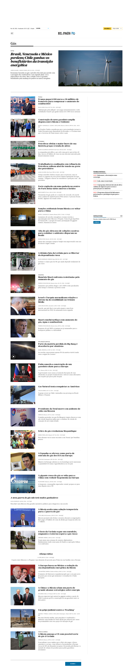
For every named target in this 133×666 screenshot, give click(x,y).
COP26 (12, 50)
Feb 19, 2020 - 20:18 (66, 149)
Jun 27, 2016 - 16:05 (60, 305)
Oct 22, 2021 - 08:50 (54, 107)
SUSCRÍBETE (107, 28)
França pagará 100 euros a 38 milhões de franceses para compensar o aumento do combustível (58, 101)
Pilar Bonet (41, 481)
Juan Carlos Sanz (43, 305)
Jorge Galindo (15, 70)
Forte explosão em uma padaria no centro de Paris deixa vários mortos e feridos (59, 188)
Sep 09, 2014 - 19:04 (57, 459)
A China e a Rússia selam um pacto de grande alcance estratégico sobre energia (59, 589)
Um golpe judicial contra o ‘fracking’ (56, 610)
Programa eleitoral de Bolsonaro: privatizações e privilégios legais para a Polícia (106, 194)
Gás (13, 43)
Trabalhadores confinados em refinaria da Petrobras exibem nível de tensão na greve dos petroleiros (59, 166)
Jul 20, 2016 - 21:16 (64, 283)
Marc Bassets (42, 192)
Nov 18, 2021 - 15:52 (34, 70)
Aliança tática (46, 554)
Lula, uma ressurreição (105, 181)
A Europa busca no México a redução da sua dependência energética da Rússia (58, 567)
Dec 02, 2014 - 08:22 (51, 370)
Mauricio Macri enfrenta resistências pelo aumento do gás (59, 278)
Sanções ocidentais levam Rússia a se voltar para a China (59, 210)
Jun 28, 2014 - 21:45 (56, 481)
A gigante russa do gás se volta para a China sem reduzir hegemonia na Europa (58, 477)
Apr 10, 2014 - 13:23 (54, 640)
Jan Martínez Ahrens (43, 571)
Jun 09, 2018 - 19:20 (56, 239)
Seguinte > (73, 663)
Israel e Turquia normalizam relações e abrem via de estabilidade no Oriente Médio (57, 300)
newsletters (97, 216)
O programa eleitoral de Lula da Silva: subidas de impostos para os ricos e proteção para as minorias (107, 186)
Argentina (41, 275)
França (40, 97)
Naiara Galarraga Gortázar (46, 149)
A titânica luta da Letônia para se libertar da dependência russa (58, 254)
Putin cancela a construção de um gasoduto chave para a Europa (55, 365)
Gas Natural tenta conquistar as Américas (59, 387)
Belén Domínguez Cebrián (45, 259)
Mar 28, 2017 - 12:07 (61, 259)
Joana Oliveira (42, 172)
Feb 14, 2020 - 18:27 (58, 172)
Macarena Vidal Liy (43, 593)
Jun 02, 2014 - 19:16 (57, 515)
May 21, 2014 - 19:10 (65, 571)
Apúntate (97, 222)
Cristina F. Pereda (43, 614)
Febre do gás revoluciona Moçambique (57, 431)
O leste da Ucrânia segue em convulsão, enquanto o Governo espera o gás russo (57, 533)
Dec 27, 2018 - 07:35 (64, 214)
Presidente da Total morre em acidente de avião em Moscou (59, 410)
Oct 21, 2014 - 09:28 (54, 414)
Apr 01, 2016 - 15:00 (64, 326)
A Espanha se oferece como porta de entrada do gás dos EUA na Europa (56, 455)
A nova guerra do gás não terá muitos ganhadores (34, 498)
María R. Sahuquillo (43, 125)
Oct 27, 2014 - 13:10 (53, 390)
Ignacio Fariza (23, 70)
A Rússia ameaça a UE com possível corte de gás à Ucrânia (58, 635)
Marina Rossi (41, 239)
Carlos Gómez (42, 390)
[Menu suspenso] (12, 33)
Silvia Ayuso (41, 107)
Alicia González (15, 501)
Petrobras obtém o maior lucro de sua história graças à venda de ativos (57, 145)
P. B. (39, 370)
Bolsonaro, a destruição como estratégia (105, 176)
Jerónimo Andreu (43, 537)
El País (39, 557)
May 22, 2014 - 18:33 (48, 557)
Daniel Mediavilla (43, 350)
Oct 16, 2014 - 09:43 (59, 435)
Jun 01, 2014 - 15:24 (54, 537)
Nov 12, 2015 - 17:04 (54, 350)
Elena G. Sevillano (55, 125)
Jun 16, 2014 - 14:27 (26, 501)
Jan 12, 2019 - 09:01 (55, 192)
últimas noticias (99, 172)
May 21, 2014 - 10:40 (60, 593)
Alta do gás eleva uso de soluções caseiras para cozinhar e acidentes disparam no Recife (58, 233)
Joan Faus (41, 459)
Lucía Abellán (42, 515)
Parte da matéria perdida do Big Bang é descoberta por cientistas (57, 345)
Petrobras (41, 141)
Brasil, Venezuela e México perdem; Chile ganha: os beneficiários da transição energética (32, 59)
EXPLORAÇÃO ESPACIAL (44, 341)
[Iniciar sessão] (117, 28)
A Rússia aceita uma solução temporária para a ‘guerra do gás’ (58, 511)
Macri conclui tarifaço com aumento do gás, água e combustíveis (57, 321)
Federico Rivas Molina (44, 283)
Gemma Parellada (43, 435)
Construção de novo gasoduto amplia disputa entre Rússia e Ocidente (56, 121)
